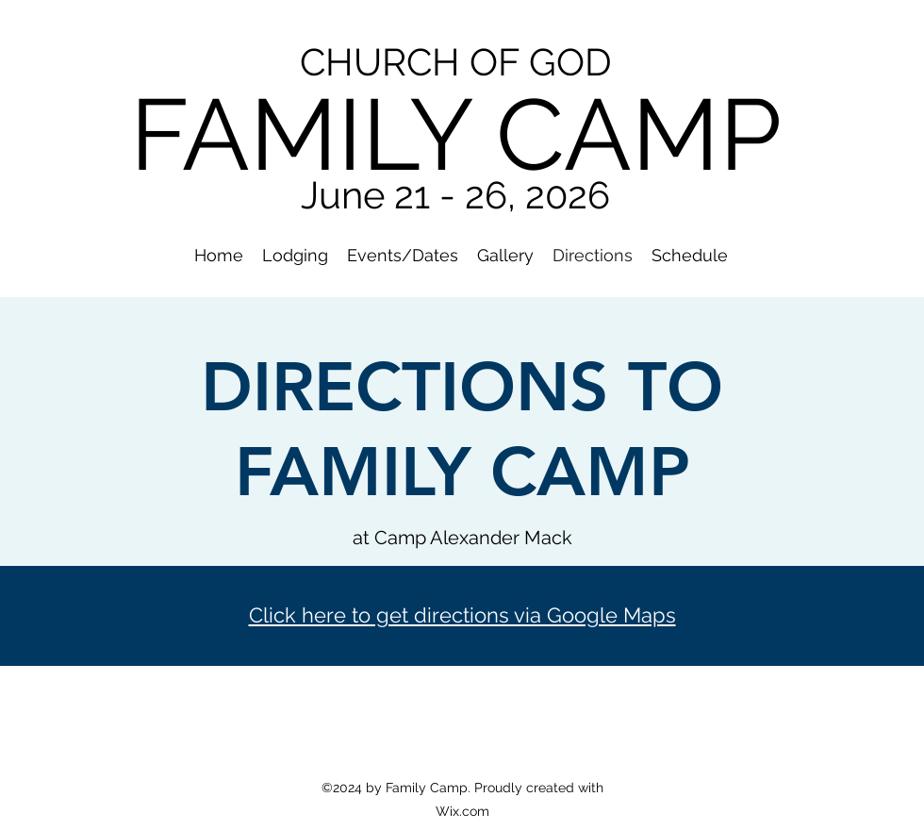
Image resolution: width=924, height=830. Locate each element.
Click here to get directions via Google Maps (462, 615)
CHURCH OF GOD (456, 62)
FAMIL (269, 134)
